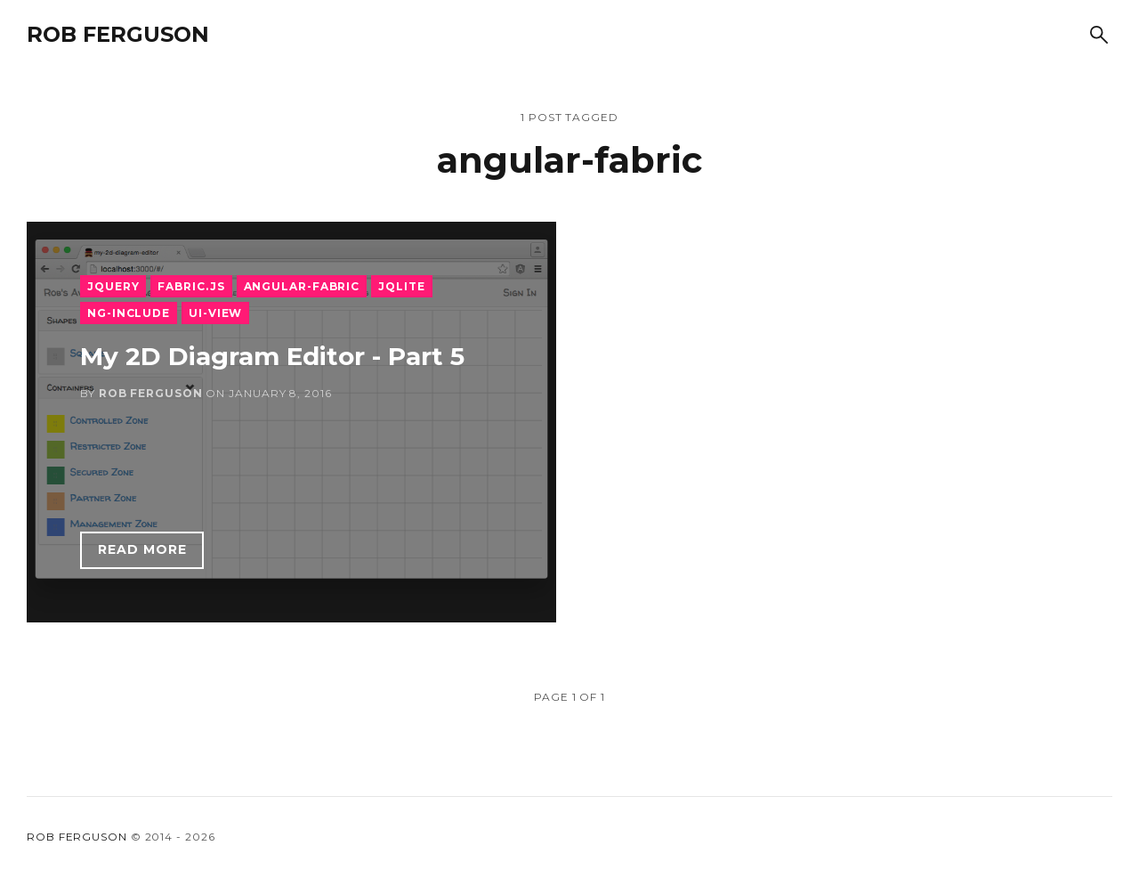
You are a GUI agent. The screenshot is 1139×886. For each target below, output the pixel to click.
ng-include (128, 313)
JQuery (113, 286)
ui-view (215, 313)
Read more (142, 549)
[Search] (1099, 34)
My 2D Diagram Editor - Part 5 (272, 356)
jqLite (401, 286)
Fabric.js (191, 286)
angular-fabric (302, 286)
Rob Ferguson (118, 34)
